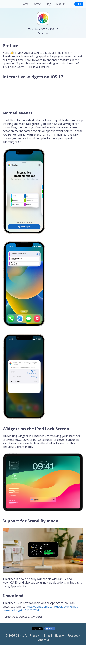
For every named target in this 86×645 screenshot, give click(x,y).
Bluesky (59, 635)
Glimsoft (21, 635)
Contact (37, 4)
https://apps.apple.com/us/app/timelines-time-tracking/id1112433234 (41, 608)
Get (79, 4)
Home (25, 4)
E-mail (48, 635)
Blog (48, 4)
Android (43, 640)
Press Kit (60, 4)
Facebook (73, 635)
